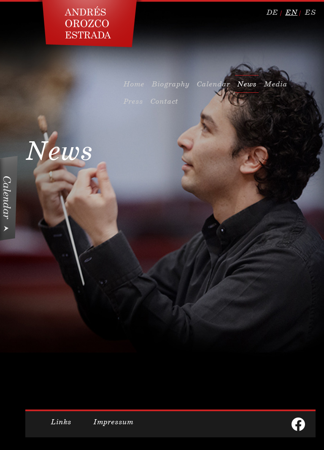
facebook (298, 424)
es (310, 12)
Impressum (113, 422)
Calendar (213, 84)
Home (133, 84)
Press (133, 101)
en (291, 12)
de (272, 12)
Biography (170, 84)
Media (275, 84)
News (246, 84)
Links (61, 422)
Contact (164, 101)
